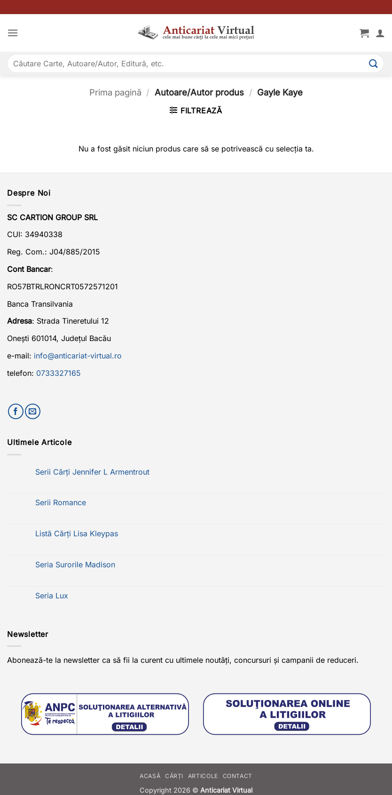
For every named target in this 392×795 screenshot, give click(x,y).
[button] (12, 32)
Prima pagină (115, 92)
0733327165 (58, 373)
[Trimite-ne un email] (32, 411)
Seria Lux (51, 595)
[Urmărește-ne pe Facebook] (16, 411)
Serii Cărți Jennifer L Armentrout (92, 472)
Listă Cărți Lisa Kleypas (76, 533)
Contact (237, 775)
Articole (203, 775)
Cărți (174, 775)
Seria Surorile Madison (75, 564)
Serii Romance (60, 502)
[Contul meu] (380, 33)
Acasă (150, 775)
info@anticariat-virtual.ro (78, 355)
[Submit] (373, 63)
